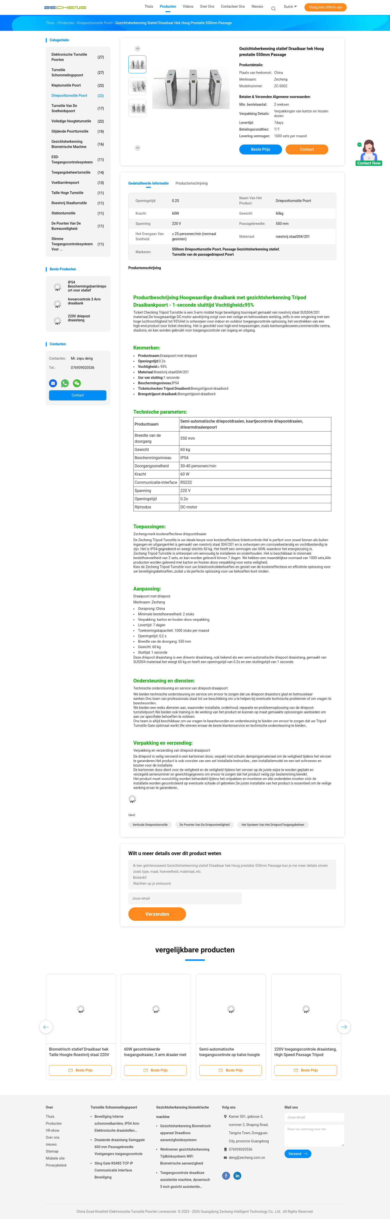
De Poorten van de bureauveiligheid (77, 226)
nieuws (51, 1144)
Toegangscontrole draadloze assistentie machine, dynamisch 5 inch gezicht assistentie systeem (185, 1180)
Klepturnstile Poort (77, 85)
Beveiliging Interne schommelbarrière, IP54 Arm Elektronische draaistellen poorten (117, 1124)
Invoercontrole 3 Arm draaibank (84, 301)
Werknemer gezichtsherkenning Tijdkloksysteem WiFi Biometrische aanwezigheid (184, 1156)
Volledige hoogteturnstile (77, 121)
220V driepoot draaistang (79, 318)
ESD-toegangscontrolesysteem (77, 159)
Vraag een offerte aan (325, 7)
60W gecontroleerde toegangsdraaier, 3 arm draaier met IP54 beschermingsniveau (155, 1055)
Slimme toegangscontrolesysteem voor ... (77, 244)
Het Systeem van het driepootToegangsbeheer (273, 825)
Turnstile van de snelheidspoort (77, 108)
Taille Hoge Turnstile (77, 193)
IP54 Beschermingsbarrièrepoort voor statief (87, 286)
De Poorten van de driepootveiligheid (205, 825)
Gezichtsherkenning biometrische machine (77, 144)
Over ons (52, 1137)
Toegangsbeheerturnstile (77, 172)
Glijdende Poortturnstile (77, 131)
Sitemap (52, 1151)
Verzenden (157, 914)
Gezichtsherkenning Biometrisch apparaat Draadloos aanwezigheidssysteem (185, 1133)
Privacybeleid (56, 1165)
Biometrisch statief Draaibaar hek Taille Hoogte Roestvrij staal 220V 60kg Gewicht (79, 1055)
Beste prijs (260, 149)
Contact (78, 395)
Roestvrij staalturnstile (77, 203)
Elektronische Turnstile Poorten (77, 57)
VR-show (52, 1130)
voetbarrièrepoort (77, 182)
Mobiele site (55, 1158)
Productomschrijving (192, 183)
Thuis (50, 1117)
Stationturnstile (77, 213)
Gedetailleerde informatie (148, 183)
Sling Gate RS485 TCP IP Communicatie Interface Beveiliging (114, 1170)
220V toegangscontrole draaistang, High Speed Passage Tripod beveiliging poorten (305, 1055)
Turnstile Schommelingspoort (77, 72)
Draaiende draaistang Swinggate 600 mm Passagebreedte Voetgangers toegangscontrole (120, 1147)
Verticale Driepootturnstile (150, 825)
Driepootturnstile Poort (77, 95)
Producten (54, 1123)
